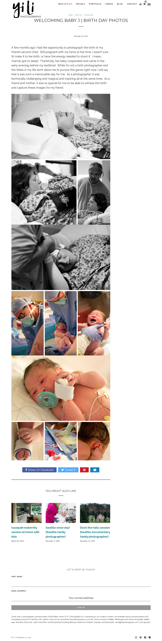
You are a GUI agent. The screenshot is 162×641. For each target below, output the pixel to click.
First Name (16, 577)
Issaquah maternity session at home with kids (25, 532)
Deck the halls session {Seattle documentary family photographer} (95, 532)
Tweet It (68, 469)
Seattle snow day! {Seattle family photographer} (58, 532)
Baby (71, 15)
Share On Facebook (39, 469)
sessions (89, 15)
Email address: (18, 591)
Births (79, 15)
